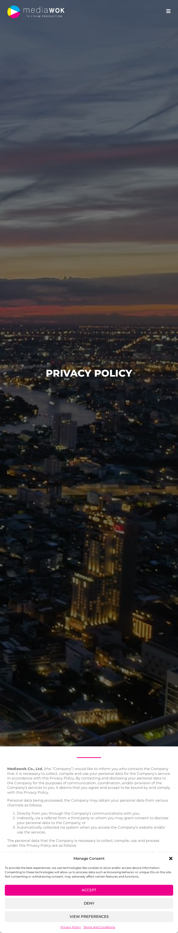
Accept (89, 890)
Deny (89, 903)
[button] (170, 858)
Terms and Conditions (99, 927)
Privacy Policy (70, 927)
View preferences (89, 916)
